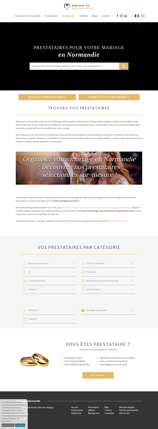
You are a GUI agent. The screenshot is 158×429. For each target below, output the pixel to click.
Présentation (77, 410)
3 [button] (80, 189)
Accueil (74, 407)
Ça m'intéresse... (98, 375)
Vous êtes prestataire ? (47, 97)
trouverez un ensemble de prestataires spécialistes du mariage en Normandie (96, 207)
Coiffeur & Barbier (96, 263)
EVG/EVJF (33, 310)
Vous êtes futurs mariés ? (109, 97)
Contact (108, 410)
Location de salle (36, 280)
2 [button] (77, 189)
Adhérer (91, 410)
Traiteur (32, 289)
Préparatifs (76, 413)
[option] (79, 168)
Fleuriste (91, 272)
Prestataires (93, 407)
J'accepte (20, 425)
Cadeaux (32, 319)
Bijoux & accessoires (38, 263)
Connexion (109, 413)
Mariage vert (94, 413)
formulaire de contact (117, 221)
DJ (29, 272)
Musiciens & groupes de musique (103, 280)
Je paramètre (8, 425)
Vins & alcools (93, 289)
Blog (107, 407)
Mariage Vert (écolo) (97, 310)
